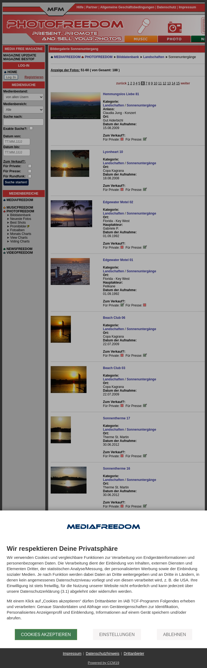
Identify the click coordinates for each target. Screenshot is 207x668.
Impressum (72, 653)
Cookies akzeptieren (46, 634)
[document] (103, 587)
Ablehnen (174, 634)
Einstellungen (116, 634)
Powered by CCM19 (103, 663)
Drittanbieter (134, 653)
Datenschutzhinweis (102, 653)
